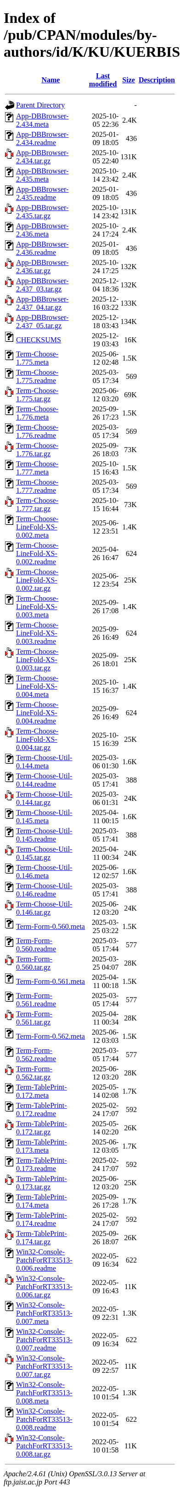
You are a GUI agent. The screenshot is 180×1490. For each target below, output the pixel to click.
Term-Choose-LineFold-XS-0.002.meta (37, 527)
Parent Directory (40, 105)
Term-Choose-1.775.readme (37, 376)
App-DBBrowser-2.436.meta (42, 230)
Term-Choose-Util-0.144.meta (44, 762)
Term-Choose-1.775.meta (37, 358)
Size (128, 80)
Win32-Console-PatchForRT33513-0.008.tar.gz (44, 1446)
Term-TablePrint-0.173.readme (41, 1164)
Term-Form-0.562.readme (36, 1055)
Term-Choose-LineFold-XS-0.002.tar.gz (37, 580)
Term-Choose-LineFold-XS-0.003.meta (37, 606)
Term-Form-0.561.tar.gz (34, 1018)
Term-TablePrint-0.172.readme (41, 1109)
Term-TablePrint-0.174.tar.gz (41, 1238)
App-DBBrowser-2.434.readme (42, 138)
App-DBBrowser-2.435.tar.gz (42, 212)
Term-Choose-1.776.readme (37, 431)
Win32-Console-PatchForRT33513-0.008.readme (44, 1419)
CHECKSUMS (38, 340)
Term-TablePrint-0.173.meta (41, 1146)
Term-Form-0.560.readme (36, 945)
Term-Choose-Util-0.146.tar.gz (44, 908)
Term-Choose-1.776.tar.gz (37, 450)
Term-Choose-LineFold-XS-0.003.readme (37, 633)
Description (157, 80)
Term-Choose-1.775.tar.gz (37, 395)
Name (50, 80)
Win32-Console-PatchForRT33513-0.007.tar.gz (44, 1366)
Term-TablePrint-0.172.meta (41, 1091)
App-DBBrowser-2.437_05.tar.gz (42, 321)
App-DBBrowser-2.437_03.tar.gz (42, 285)
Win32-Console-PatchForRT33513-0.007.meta (44, 1313)
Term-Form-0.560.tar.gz (34, 963)
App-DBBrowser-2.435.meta (42, 175)
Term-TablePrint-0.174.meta (41, 1201)
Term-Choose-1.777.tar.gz (37, 505)
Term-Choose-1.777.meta (37, 468)
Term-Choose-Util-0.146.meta (44, 872)
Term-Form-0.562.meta (50, 1036)
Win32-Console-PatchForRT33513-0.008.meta (44, 1393)
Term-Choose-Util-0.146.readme (44, 890)
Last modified (103, 80)
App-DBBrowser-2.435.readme (42, 193)
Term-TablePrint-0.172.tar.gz (41, 1128)
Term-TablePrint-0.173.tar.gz (41, 1183)
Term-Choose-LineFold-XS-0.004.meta (37, 686)
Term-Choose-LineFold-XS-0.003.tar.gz (37, 660)
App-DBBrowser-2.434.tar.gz (42, 157)
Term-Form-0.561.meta (50, 981)
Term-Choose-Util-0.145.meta (44, 817)
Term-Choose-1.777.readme (37, 486)
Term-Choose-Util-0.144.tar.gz (44, 798)
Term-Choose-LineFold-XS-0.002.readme (37, 553)
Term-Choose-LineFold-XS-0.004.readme (37, 713)
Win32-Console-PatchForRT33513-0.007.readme (44, 1340)
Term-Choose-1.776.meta (37, 413)
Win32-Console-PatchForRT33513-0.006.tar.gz (44, 1286)
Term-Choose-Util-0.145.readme (44, 835)
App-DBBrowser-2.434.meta (42, 120)
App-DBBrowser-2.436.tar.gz (42, 267)
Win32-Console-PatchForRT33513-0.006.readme (44, 1260)
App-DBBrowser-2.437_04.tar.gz (42, 303)
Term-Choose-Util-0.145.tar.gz (44, 853)
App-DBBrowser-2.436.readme (42, 248)
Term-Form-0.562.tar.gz (34, 1073)
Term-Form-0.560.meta (50, 926)
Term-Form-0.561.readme (36, 1000)
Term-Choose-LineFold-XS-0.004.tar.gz (37, 739)
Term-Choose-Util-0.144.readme (44, 780)
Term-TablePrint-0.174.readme (41, 1219)
